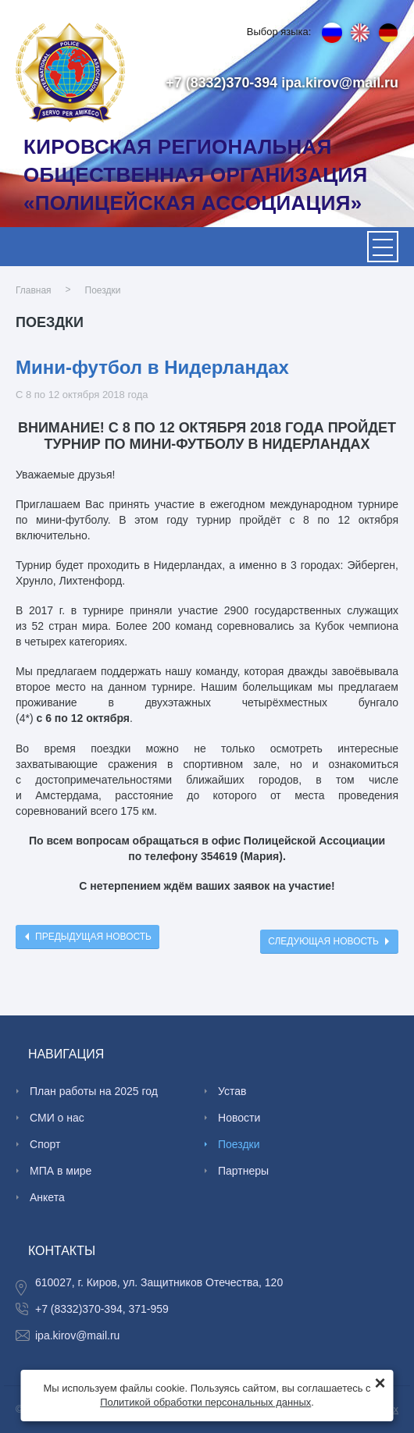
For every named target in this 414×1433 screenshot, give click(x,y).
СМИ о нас (57, 1117)
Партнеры (243, 1171)
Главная (34, 289)
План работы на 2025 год (94, 1091)
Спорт (45, 1144)
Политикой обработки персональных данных (205, 1402)
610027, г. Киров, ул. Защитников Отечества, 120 (159, 1282)
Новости (239, 1117)
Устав (232, 1091)
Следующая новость (323, 941)
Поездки (103, 289)
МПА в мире (60, 1171)
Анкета (47, 1197)
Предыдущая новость (93, 936)
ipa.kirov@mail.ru (339, 83)
